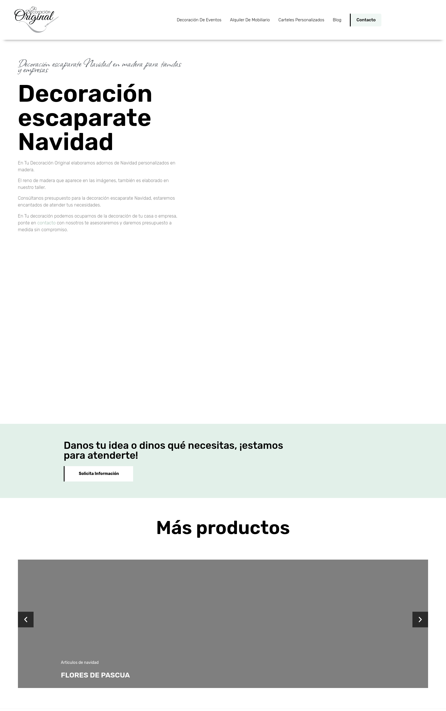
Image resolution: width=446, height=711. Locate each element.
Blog (337, 19)
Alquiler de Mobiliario (250, 19)
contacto (46, 223)
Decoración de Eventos (199, 19)
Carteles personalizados (301, 19)
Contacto (365, 19)
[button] (26, 513)
